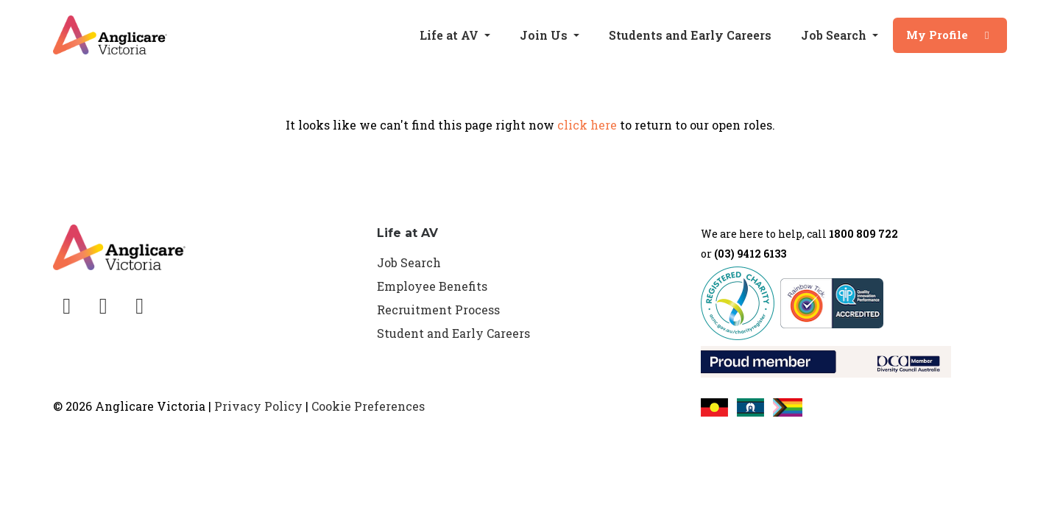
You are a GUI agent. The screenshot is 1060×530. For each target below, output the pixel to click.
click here (587, 124)
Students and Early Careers (690, 35)
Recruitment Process (438, 309)
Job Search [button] (835, 35)
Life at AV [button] (450, 35)
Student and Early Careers (453, 333)
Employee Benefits (432, 286)
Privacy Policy (258, 406)
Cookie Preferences (368, 406)
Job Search (409, 262)
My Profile (950, 34)
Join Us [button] (545, 35)
